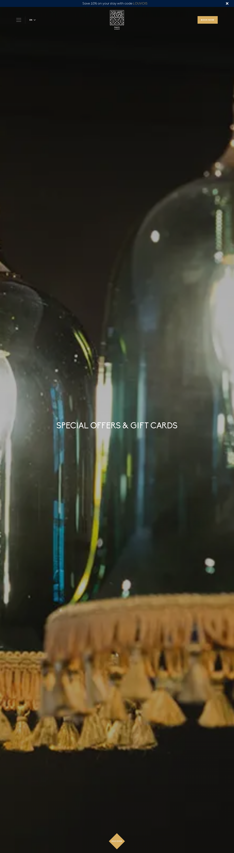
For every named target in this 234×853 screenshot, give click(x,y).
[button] (33, 20)
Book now (207, 20)
